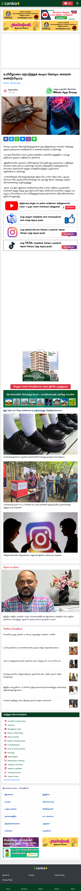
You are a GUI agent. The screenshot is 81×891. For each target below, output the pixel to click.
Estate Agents (10, 756)
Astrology (8, 753)
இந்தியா (46, 794)
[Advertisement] (40, 51)
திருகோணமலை (12, 823)
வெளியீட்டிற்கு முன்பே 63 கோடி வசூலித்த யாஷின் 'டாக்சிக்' (29, 634)
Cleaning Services (12, 772)
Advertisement (40, 350)
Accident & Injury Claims (14, 721)
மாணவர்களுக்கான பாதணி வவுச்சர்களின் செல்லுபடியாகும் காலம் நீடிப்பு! (34, 457)
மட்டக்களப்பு (48, 816)
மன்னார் (8, 831)
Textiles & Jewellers (12, 768)
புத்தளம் (46, 823)
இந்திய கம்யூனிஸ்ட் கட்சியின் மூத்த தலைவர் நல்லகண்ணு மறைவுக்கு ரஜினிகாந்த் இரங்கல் (34, 689)
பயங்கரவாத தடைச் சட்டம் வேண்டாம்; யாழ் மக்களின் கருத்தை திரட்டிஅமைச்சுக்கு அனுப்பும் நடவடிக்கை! (37, 506)
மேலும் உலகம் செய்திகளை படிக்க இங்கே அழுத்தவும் (40, 386)
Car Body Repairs (11, 745)
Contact (31, 875)
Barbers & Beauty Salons (14, 741)
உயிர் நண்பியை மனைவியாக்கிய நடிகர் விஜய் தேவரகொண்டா (31, 647)
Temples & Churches (13, 764)
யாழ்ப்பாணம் (10, 809)
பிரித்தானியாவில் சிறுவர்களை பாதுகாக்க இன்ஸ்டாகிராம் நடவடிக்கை (32, 555)
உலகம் (8, 802)
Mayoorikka (13, 89)
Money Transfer (11, 737)
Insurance (9, 725)
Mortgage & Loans (12, 729)
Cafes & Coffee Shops (13, 733)
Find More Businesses (11, 780)
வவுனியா (47, 831)
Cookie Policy (60, 875)
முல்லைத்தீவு (10, 816)
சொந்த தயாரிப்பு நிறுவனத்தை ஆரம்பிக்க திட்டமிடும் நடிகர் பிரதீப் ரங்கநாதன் (32, 676)
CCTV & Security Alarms (14, 749)
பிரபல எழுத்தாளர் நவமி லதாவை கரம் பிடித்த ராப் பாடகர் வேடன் (31, 661)
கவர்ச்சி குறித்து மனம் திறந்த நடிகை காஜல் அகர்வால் (27, 700)
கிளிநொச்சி (48, 809)
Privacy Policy (7, 880)
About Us (5, 875)
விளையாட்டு (48, 802)
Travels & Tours (11, 776)
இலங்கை (9, 794)
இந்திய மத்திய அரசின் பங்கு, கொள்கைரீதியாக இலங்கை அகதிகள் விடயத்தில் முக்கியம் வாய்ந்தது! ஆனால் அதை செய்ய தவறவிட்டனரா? (38, 618)
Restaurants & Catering (13, 760)
